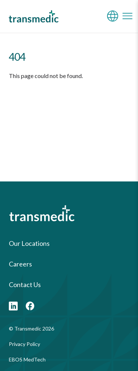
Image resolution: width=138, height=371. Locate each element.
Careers (20, 264)
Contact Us (25, 284)
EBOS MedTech (27, 359)
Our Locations (29, 243)
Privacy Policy (24, 344)
